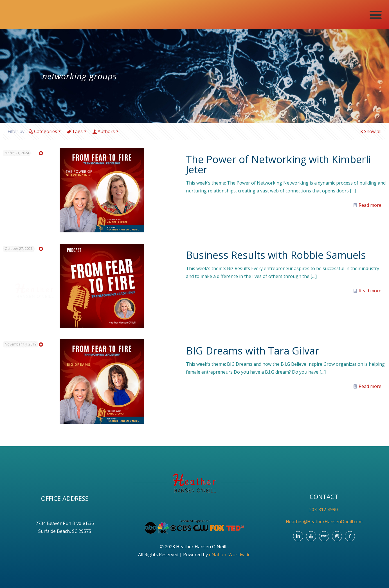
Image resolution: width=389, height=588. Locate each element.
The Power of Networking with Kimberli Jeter (278, 164)
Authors (105, 131)
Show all (370, 131)
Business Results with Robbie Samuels (276, 255)
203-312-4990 (324, 509)
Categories (45, 131)
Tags (77, 131)
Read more (370, 205)
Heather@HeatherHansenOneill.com (324, 522)
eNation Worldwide (230, 554)
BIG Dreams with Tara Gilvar (252, 351)
